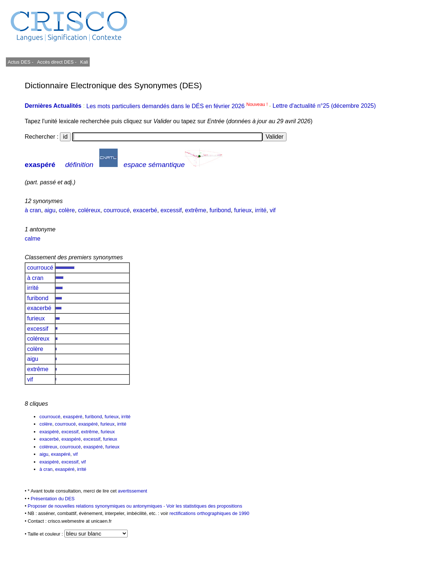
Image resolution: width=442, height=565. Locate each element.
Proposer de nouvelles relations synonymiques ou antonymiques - (97, 506)
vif (272, 210)
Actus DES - (20, 62)
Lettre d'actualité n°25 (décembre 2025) (324, 106)
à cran (33, 210)
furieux (243, 210)
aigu (50, 210)
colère (67, 210)
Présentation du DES (53, 498)
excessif (171, 210)
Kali (84, 62)
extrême (195, 210)
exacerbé (145, 210)
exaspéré (40, 164)
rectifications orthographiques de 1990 (209, 513)
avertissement (132, 491)
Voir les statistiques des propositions (204, 506)
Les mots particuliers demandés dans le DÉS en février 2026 (177, 106)
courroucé (117, 210)
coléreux (89, 210)
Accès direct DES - (56, 62)
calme (32, 238)
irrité (260, 210)
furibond (220, 210)
